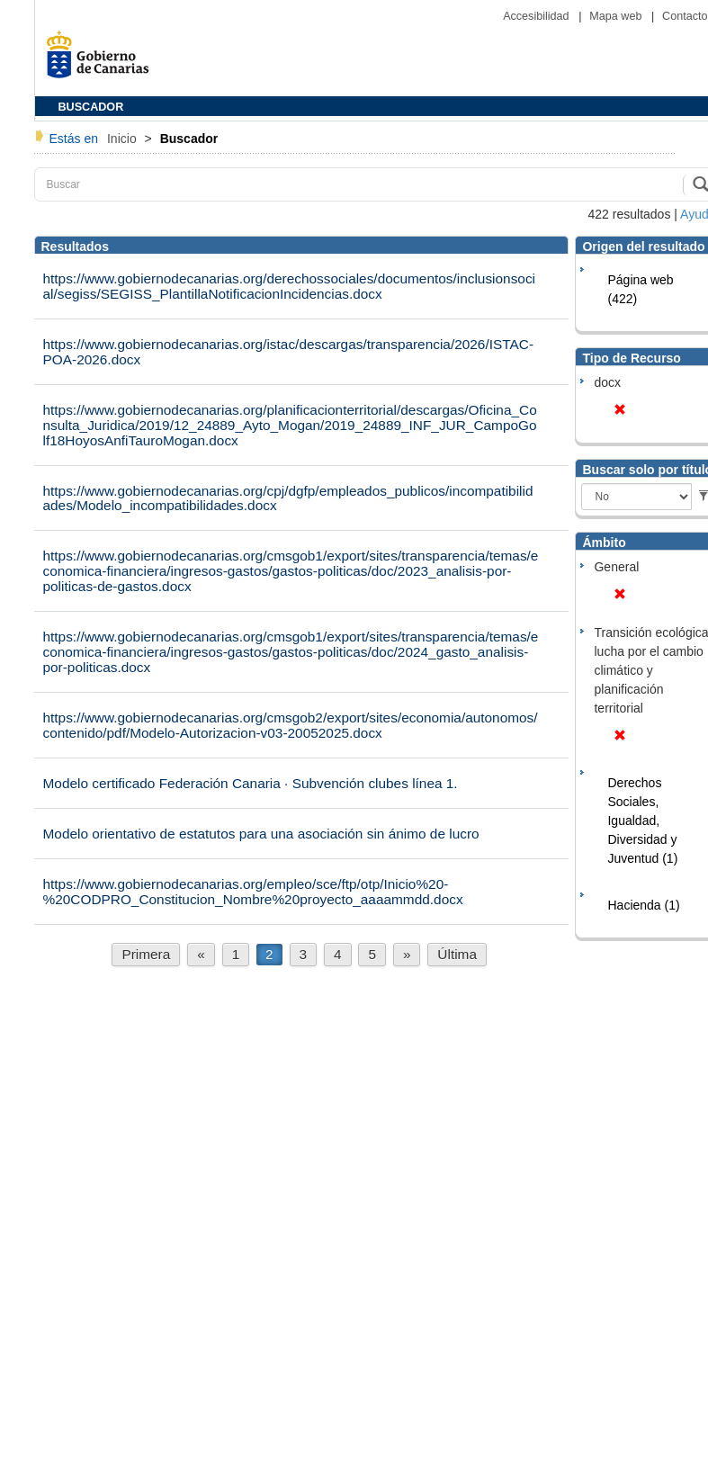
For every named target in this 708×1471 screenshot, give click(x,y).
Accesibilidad (537, 16)
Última (457, 954)
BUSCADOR (91, 107)
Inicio (123, 138)
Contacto (684, 16)
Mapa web (617, 16)
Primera (145, 954)
